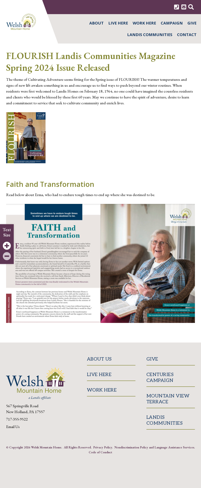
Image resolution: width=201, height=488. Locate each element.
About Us (99, 359)
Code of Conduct (100, 452)
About (96, 23)
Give (191, 23)
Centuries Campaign (160, 377)
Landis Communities (149, 34)
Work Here (144, 23)
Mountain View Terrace (168, 399)
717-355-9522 (17, 419)
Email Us (13, 426)
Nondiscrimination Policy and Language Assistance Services (154, 447)
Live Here (118, 23)
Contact (186, 34)
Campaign (172, 23)
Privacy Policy (102, 447)
